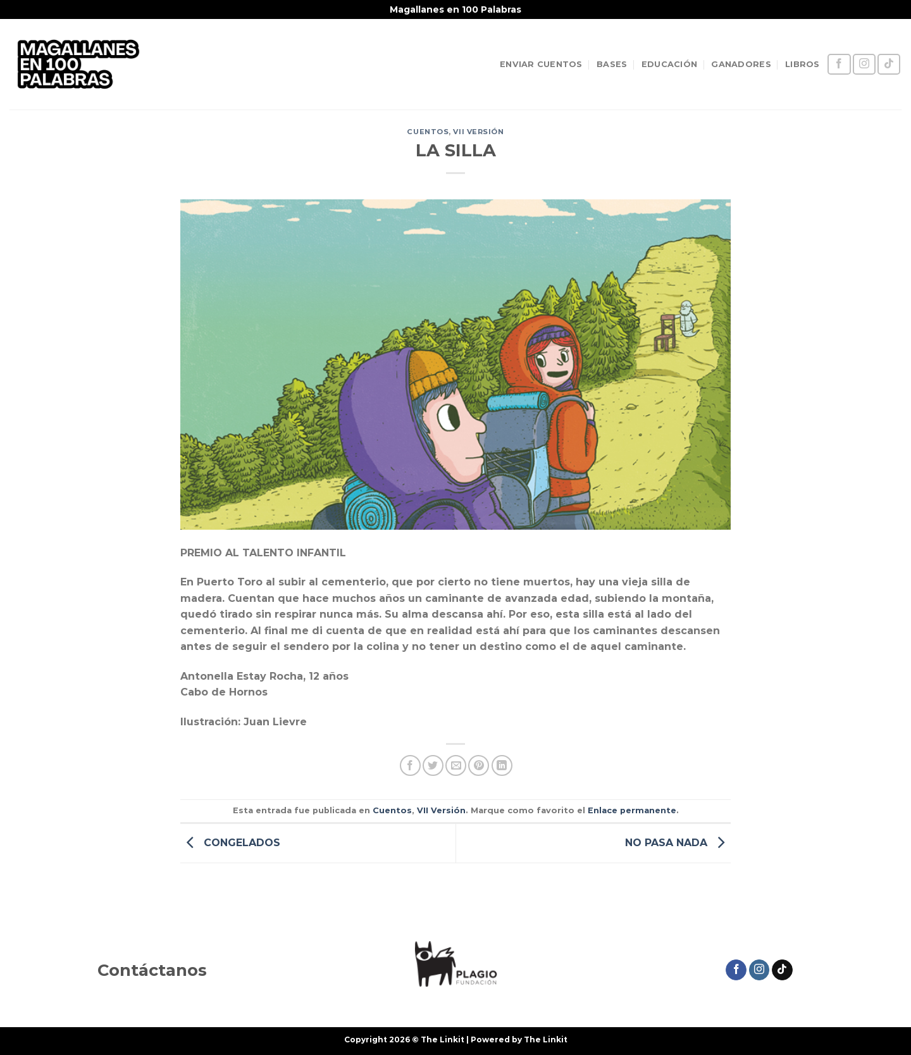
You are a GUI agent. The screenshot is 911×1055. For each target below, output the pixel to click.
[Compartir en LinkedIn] (502, 765)
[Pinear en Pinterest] (478, 765)
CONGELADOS (230, 843)
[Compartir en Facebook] (410, 765)
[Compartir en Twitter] (433, 765)
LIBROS (802, 64)
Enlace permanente (632, 810)
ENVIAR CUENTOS (541, 64)
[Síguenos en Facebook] (838, 64)
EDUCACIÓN (669, 64)
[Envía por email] (455, 765)
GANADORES (741, 64)
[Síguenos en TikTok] (888, 64)
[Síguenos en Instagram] (864, 64)
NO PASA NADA (678, 843)
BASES (612, 64)
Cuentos (428, 131)
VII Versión (478, 131)
